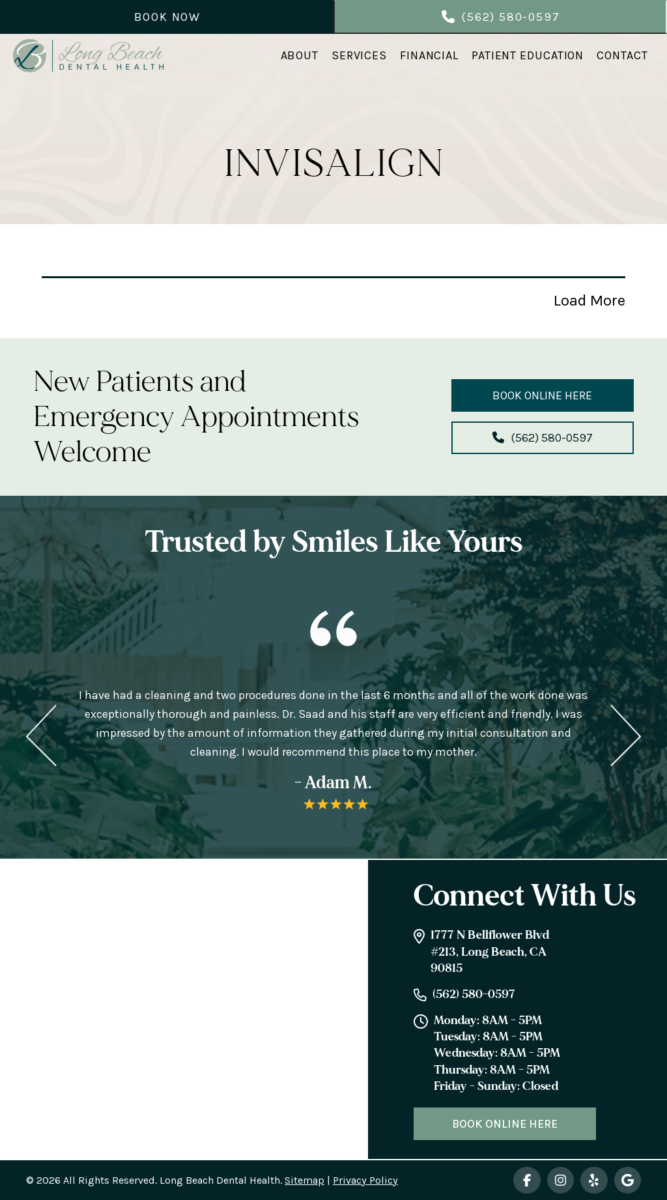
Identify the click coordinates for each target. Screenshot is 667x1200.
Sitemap (304, 1180)
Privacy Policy (365, 1180)
